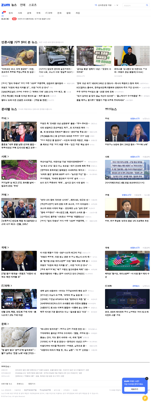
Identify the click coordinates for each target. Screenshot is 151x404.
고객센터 (66, 390)
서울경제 (4, 76)
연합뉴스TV (81, 76)
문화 (59, 12)
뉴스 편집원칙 (6, 390)
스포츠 (33, 5)
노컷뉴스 (146, 118)
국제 (38, 12)
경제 (29, 12)
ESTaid (5, 396)
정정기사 (5, 366)
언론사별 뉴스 (6, 383)
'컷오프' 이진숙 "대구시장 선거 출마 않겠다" (34, 19)
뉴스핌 (41, 76)
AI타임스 (136, 286)
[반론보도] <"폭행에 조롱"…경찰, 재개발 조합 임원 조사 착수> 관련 (39, 376)
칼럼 (68, 12)
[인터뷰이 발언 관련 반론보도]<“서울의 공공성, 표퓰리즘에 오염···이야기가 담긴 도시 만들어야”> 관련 (52, 370)
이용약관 (17, 390)
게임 (78, 12)
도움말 (75, 390)
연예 (22, 5)
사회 (20, 12)
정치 (11, 12)
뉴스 (14, 5)
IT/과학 (48, 12)
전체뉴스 (20, 383)
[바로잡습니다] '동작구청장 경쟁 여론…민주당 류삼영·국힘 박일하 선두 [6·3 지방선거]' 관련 (48, 373)
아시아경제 (118, 76)
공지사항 (57, 390)
